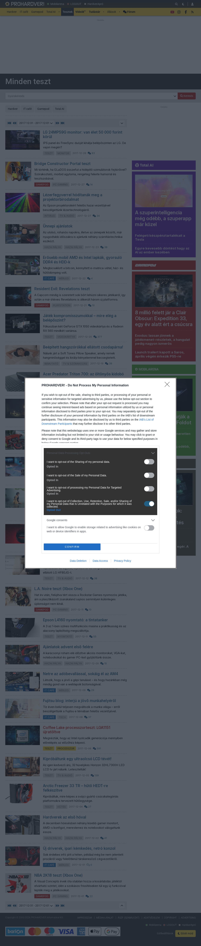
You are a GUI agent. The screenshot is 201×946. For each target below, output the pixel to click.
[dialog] (100, 473)
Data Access (100, 560)
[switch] (149, 461)
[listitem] (100, 453)
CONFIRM (72, 546)
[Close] (168, 385)
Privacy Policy (122, 560)
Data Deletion (78, 560)
